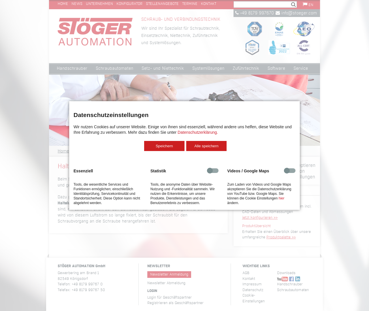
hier (281, 198)
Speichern (164, 146)
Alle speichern (206, 146)
